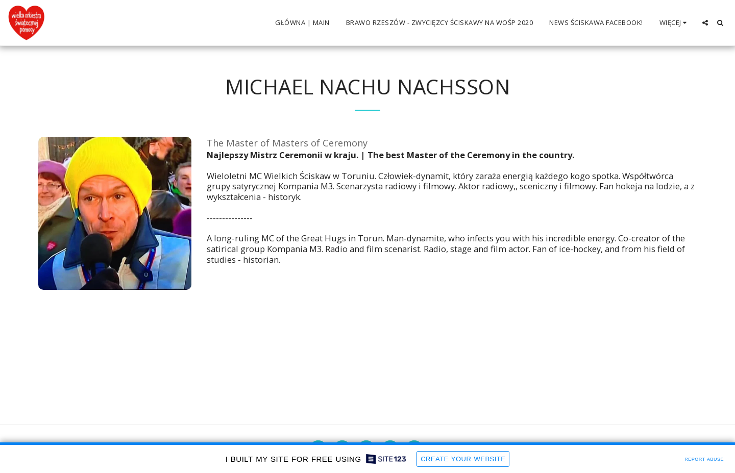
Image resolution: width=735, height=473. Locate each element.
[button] (705, 22)
